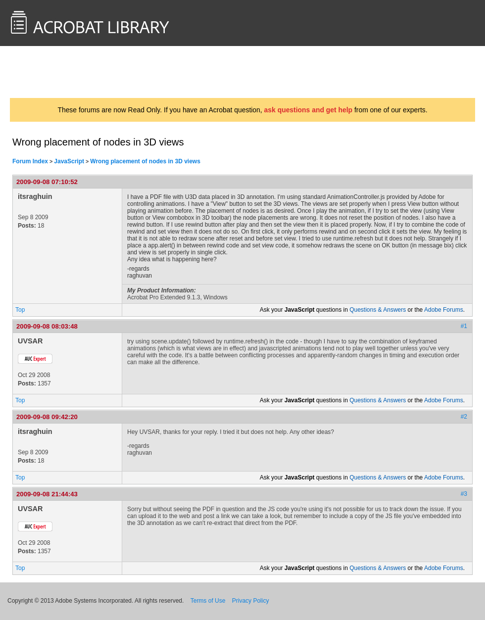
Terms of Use (208, 600)
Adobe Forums (443, 309)
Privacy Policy (250, 600)
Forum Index (30, 161)
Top (20, 309)
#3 (464, 493)
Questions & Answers (377, 309)
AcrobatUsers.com (48, 71)
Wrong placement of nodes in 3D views (145, 161)
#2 (464, 416)
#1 (464, 326)
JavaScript (69, 161)
